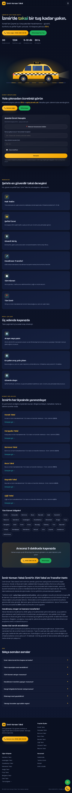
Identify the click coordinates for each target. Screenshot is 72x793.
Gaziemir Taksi (41, 745)
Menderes (26, 529)
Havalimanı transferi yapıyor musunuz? (18, 682)
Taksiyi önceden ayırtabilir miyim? (17, 704)
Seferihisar (7, 534)
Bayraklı (40, 515)
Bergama (6, 524)
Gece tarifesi (13, 150)
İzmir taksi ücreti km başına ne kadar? (18, 660)
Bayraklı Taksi (41, 739)
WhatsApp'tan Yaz (38, 33)
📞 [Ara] (67, 788)
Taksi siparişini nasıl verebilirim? (16, 667)
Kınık (21, 524)
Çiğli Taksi (40, 742)
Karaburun (60, 529)
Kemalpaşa (15, 529)
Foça (65, 520)
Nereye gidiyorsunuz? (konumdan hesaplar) (18, 132)
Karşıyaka (14, 515)
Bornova (24, 515)
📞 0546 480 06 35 (29, 560)
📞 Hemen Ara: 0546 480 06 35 (15, 739)
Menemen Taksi (7, 766)
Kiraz (29, 524)
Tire (53, 524)
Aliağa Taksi (5, 769)
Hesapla (36, 156)
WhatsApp (24, 108)
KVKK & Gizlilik (41, 766)
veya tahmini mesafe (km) (12, 140)
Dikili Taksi (5, 778)
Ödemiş (46, 524)
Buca (32, 515)
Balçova (6, 520)
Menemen (49, 520)
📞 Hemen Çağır (9, 108)
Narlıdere (16, 520)
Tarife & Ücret (41, 760)
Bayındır (62, 524)
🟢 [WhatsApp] (67, 782)
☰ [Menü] (68, 3)
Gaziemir (57, 515)
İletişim (39, 763)
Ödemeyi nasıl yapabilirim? (14, 696)
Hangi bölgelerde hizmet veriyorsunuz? (19, 689)
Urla (43, 529)
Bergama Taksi (6, 775)
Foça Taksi (5, 772)
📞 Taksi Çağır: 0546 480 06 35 (15, 33)
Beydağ (37, 524)
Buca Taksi (40, 736)
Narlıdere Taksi (6, 757)
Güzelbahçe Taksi (7, 763)
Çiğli (48, 515)
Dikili (14, 524)
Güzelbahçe (38, 520)
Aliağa (58, 520)
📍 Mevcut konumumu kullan (36, 127)
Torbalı (6, 529)
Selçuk (35, 529)
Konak (5, 515)
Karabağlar (26, 520)
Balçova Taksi (41, 748)
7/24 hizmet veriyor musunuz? (15, 675)
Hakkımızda (40, 757)
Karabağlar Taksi (7, 760)
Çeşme (50, 529)
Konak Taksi (41, 727)
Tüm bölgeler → (7, 781)
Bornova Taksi (41, 733)
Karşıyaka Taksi (42, 730)
